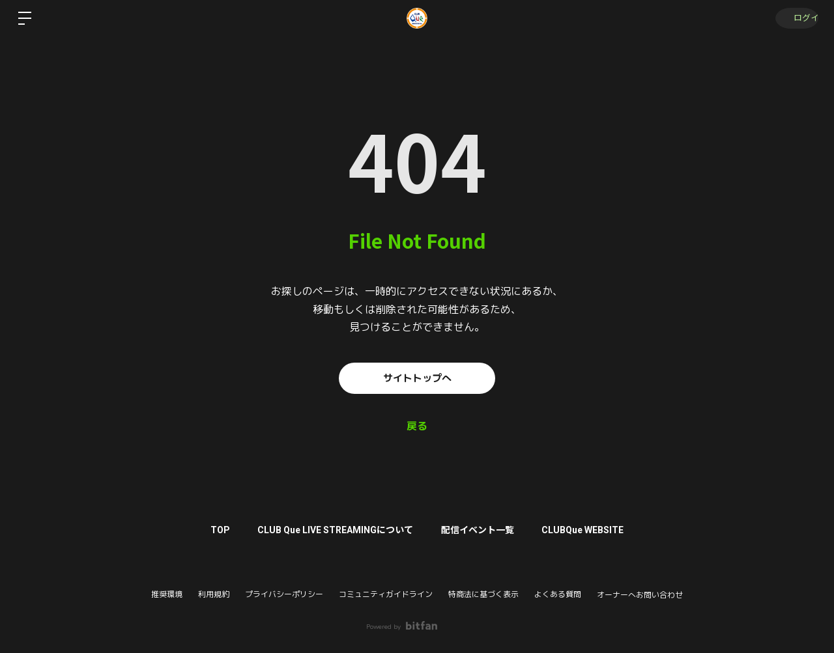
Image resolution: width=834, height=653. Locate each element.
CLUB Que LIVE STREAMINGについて (333, 530)
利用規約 (213, 594)
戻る (417, 426)
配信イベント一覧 (480, 530)
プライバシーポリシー (284, 594)
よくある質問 (557, 594)
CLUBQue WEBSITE (590, 530)
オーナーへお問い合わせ (640, 595)
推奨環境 (166, 594)
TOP (213, 530)
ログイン (795, 18)
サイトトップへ (417, 378)
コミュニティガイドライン (386, 594)
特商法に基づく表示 (483, 594)
